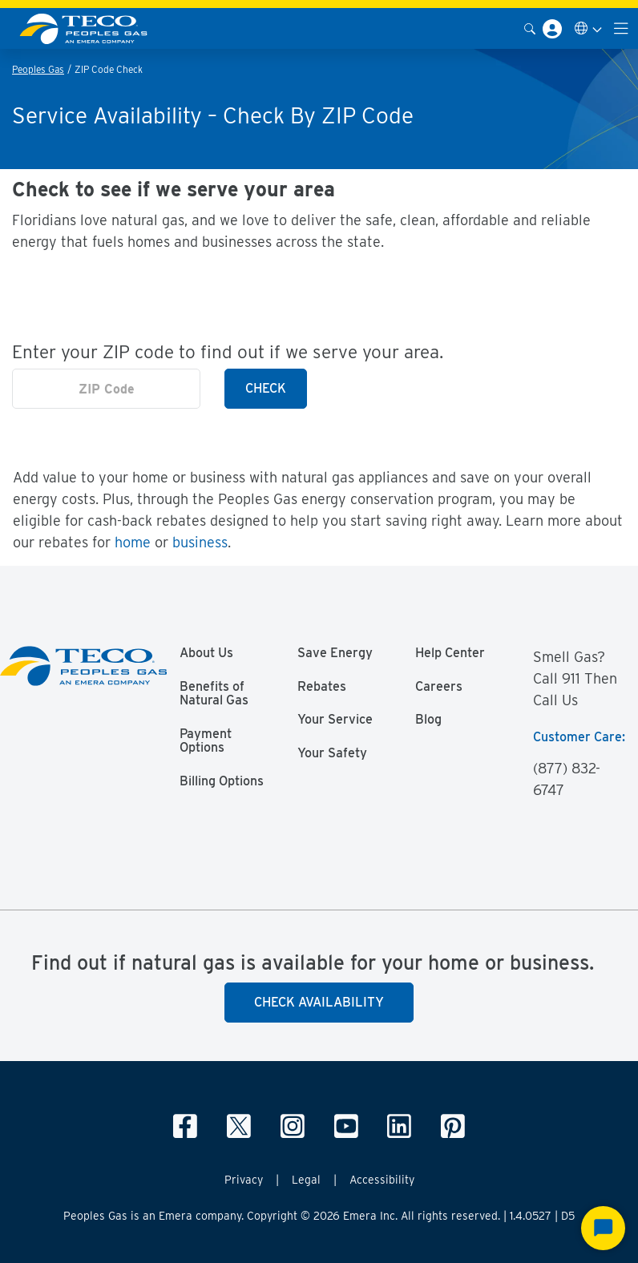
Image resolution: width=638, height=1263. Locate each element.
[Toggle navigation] (621, 28)
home (133, 542)
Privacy (243, 1179)
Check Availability (319, 1002)
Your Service (335, 719)
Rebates (321, 687)
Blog (428, 719)
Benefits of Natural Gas (214, 694)
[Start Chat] (603, 1228)
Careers (438, 687)
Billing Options (222, 781)
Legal (306, 1179)
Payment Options (206, 741)
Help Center (450, 653)
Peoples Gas (38, 69)
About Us (206, 653)
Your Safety (332, 753)
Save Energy (335, 653)
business (200, 542)
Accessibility (381, 1179)
